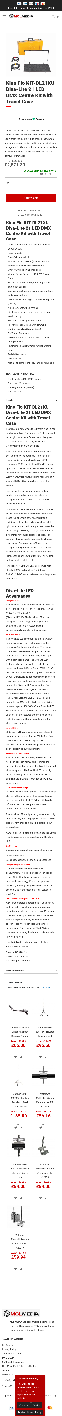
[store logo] (21, 16)
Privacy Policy (9, 1349)
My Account (8, 1345)
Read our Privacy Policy (29, 1412)
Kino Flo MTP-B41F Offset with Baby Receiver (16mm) (20, 1031)
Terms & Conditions (12, 1353)
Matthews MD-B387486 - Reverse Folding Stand (45, 1031)
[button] (15, 1057)
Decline (36, 1405)
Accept (25, 1405)
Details (9, 400)
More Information (15, 970)
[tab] (31, 400)
